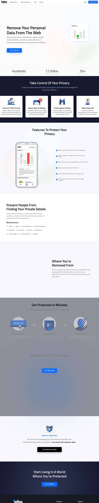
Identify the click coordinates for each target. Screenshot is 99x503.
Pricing (41, 2)
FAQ (35, 2)
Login (85, 2)
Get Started (93, 2)
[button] (14, 2)
